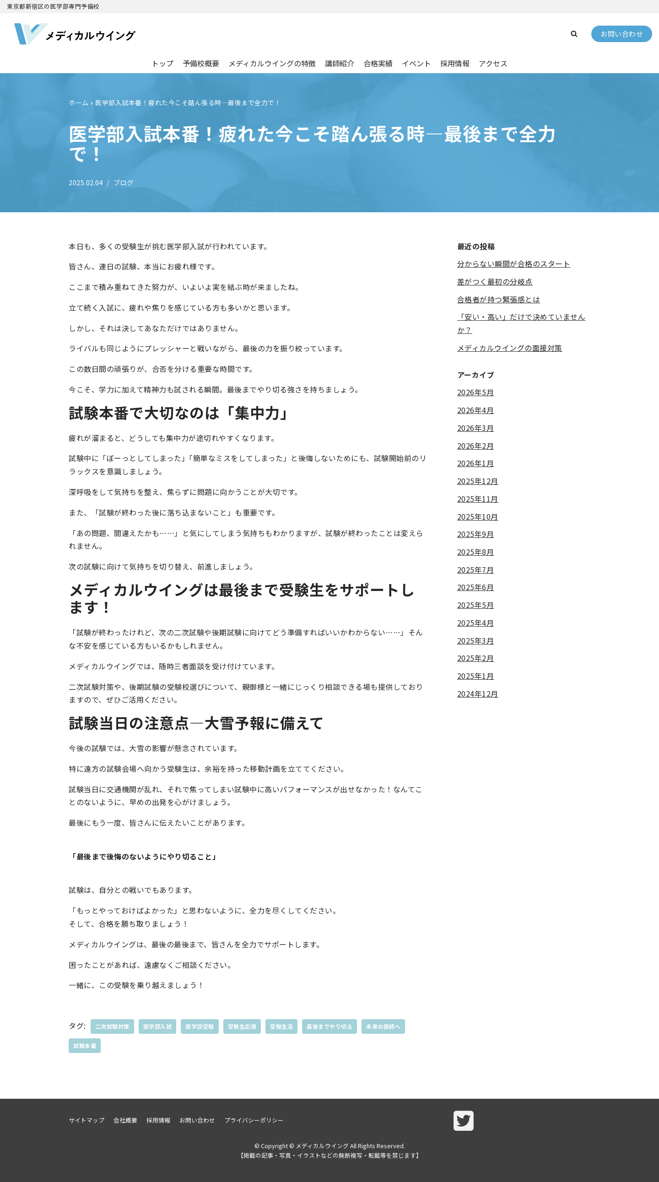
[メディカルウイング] (75, 33)
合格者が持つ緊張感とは (498, 299)
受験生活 (281, 1026)
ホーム (79, 102)
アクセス (493, 63)
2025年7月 (475, 569)
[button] (574, 33)
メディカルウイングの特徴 (272, 63)
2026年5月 (475, 392)
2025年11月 (477, 499)
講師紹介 (339, 63)
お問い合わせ (621, 33)
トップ (162, 63)
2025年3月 (475, 640)
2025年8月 (475, 552)
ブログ (123, 182)
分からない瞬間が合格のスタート (514, 263)
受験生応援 (242, 1026)
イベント (416, 63)
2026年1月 (475, 463)
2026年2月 (475, 445)
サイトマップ (86, 1120)
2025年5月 (475, 605)
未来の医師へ (383, 1026)
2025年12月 (477, 481)
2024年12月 (477, 693)
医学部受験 (199, 1026)
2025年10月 (477, 516)
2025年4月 (475, 623)
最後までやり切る (329, 1026)
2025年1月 (475, 676)
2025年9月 (475, 534)
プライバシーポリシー (254, 1120)
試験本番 (84, 1045)
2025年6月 (475, 587)
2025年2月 (475, 658)
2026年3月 (475, 427)
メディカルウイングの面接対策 (509, 347)
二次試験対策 (112, 1026)
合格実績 (378, 63)
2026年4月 (475, 410)
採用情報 (455, 63)
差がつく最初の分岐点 (495, 281)
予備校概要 (201, 63)
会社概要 (125, 1120)
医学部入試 (157, 1026)
